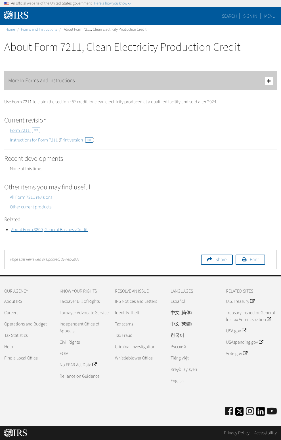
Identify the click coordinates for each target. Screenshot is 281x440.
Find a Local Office (21, 358)
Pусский (178, 347)
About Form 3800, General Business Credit (49, 230)
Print (254, 259)
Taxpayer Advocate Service (84, 313)
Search (229, 16)
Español (178, 301)
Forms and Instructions (39, 29)
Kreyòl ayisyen (184, 369)
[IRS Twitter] (239, 413)
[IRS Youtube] (272, 411)
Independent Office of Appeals (79, 327)
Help (8, 347)
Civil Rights (70, 342)
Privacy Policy (236, 433)
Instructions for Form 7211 (34, 140)
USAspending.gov (244, 342)
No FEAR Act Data (78, 365)
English (177, 381)
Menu (269, 16)
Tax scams (124, 324)
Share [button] (221, 259)
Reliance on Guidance (80, 376)
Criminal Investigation (135, 347)
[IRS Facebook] (229, 411)
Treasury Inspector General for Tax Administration (250, 316)
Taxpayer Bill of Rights (80, 301)
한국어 (177, 335)
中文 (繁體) (181, 324)
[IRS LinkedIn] (260, 413)
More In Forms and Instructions (140, 81)
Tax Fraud (124, 335)
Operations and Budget (25, 324)
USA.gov (236, 331)
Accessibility (265, 433)
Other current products (30, 207)
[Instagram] (250, 411)
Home (10, 29)
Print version (76, 140)
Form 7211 (25, 130)
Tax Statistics (16, 335)
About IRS (13, 301)
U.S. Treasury (240, 301)
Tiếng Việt (180, 358)
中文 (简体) (181, 313)
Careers (11, 313)
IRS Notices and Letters (136, 301)
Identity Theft (127, 313)
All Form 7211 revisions (31, 197)
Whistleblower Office (134, 358)
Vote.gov (236, 353)
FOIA (64, 353)
